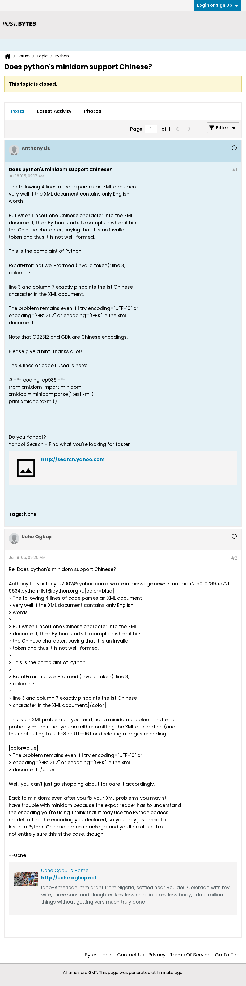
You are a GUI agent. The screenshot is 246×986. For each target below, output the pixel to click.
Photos (92, 111)
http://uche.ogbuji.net (69, 877)
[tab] (18, 111)
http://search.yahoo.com (73, 459)
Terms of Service (190, 954)
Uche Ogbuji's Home (64, 870)
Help (107, 954)
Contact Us (130, 954)
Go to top (227, 954)
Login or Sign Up (217, 5)
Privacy (157, 954)
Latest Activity (54, 111)
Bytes (91, 954)
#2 (234, 558)
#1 (234, 169)
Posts (17, 111)
